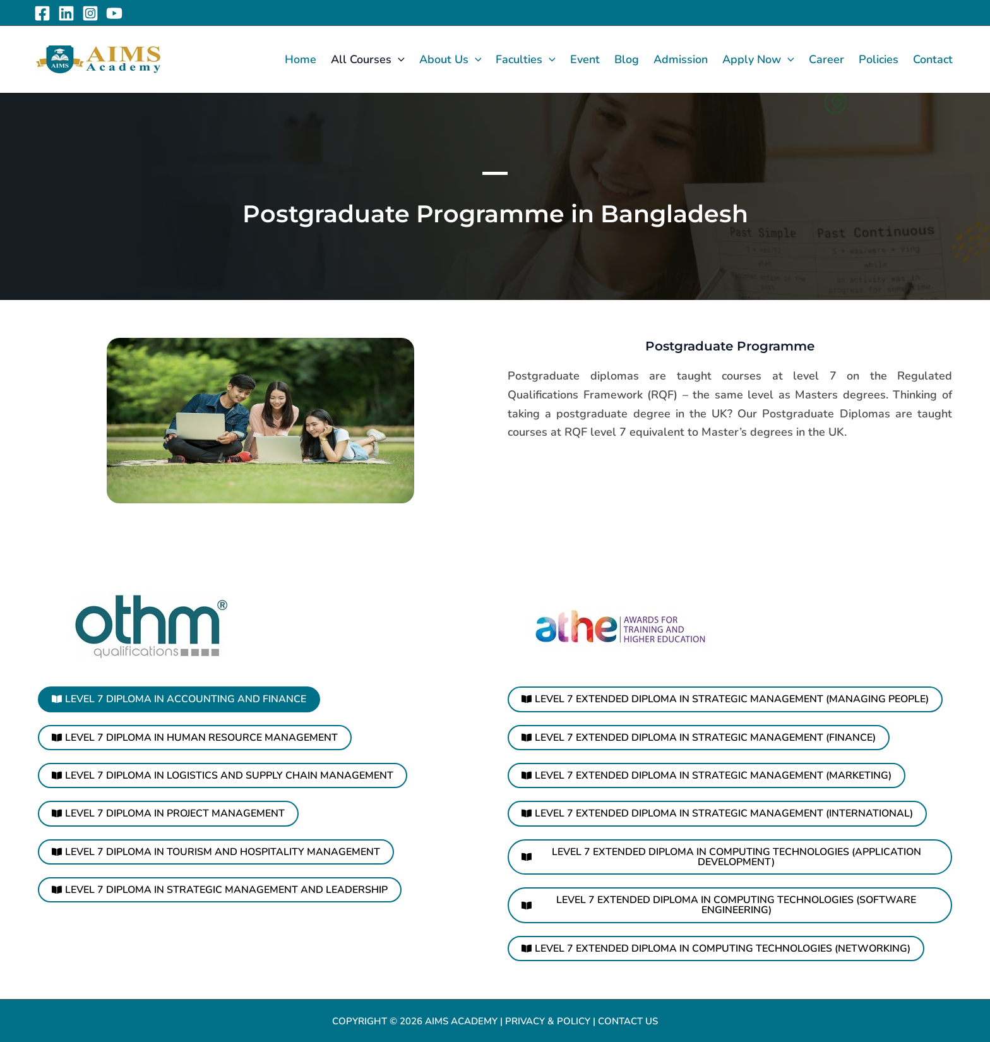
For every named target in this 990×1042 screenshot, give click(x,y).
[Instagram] (90, 13)
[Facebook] (42, 13)
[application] (398, 59)
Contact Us (628, 1019)
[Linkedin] (66, 13)
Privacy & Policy (547, 1019)
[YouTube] (114, 13)
